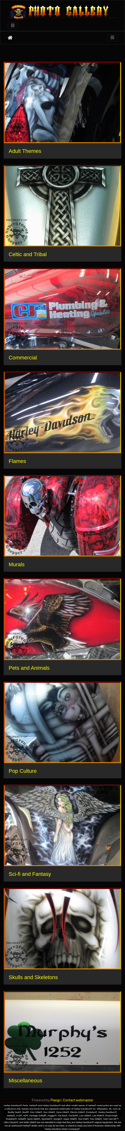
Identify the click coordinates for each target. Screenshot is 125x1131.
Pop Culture (23, 771)
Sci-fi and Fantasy (30, 874)
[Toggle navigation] (13, 25)
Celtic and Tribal (28, 254)
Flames (17, 461)
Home (10, 38)
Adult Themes (25, 151)
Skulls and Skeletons (33, 977)
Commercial (23, 358)
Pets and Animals (29, 668)
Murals (17, 564)
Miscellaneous (25, 1081)
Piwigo (56, 1100)
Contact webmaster (78, 1100)
